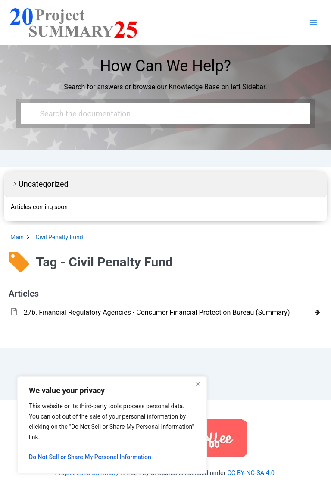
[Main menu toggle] (313, 22)
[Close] (198, 383)
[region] (112, 425)
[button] (165, 184)
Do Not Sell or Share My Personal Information (90, 456)
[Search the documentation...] (162, 113)
